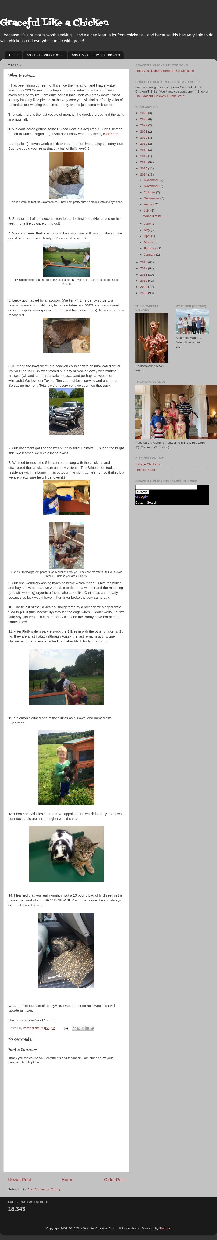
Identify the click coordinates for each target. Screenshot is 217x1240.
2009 (144, 286)
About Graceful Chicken (45, 55)
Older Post (114, 1179)
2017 (144, 156)
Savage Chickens (147, 464)
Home (13, 55)
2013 (144, 262)
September (152, 198)
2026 (144, 113)
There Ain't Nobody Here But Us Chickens (164, 70)
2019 (144, 143)
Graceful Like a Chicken (54, 23)
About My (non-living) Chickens (96, 55)
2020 (144, 137)
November (151, 186)
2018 (144, 150)
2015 (144, 168)
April (147, 236)
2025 (144, 119)
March (149, 242)
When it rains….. (155, 216)
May (147, 230)
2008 (144, 293)
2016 (144, 162)
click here (110, 134)
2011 (144, 274)
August (149, 204)
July (147, 210)
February (151, 248)
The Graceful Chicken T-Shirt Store (159, 96)
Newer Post (19, 1179)
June (148, 223)
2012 (144, 268)
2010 (144, 280)
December (151, 180)
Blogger (164, 1228)
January (150, 254)
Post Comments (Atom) (44, 1189)
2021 (144, 131)
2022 (144, 125)
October (150, 192)
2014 (144, 174)
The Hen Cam (145, 470)
